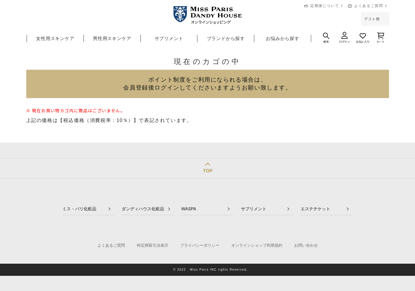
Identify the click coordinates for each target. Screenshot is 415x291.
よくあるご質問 (368, 6)
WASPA (188, 208)
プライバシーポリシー (199, 245)
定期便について (324, 6)
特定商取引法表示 (152, 245)
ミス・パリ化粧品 (79, 208)
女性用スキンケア (55, 38)
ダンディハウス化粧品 (143, 208)
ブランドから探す (226, 38)
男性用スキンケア (112, 38)
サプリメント (169, 38)
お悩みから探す (282, 38)
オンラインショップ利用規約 (256, 245)
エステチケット (315, 208)
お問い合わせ (306, 245)
